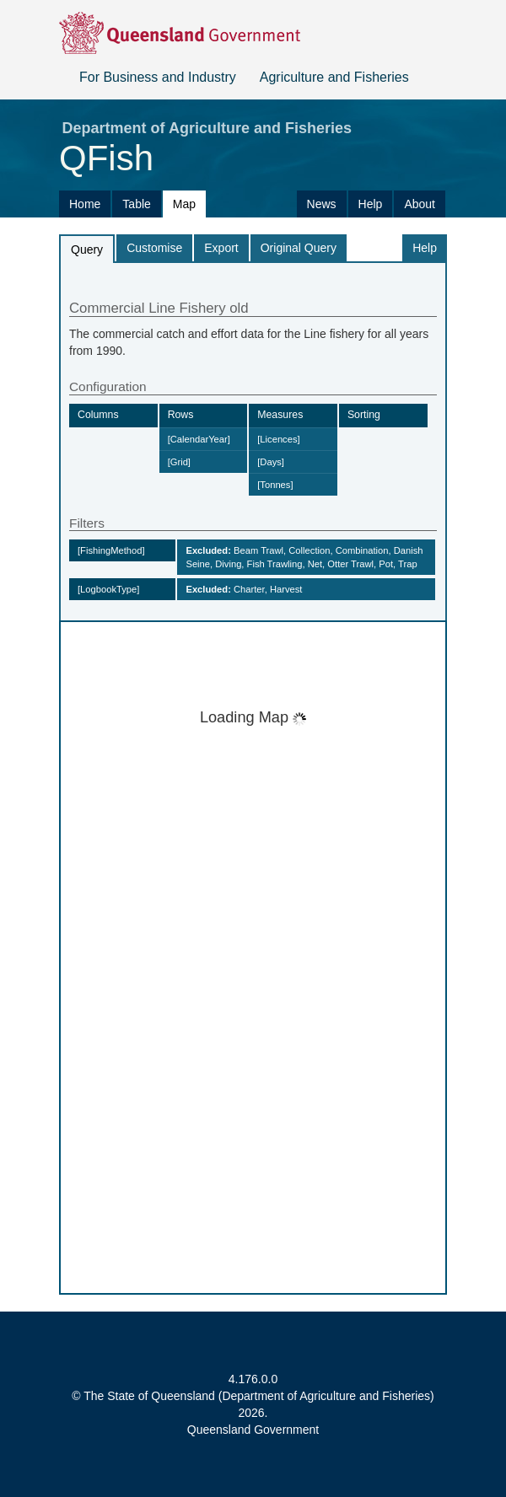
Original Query (298, 248)
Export (221, 248)
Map (184, 204)
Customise (154, 248)
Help (370, 204)
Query (87, 249)
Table (136, 204)
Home (84, 204)
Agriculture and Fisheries (334, 77)
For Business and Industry (157, 77)
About (419, 204)
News (321, 204)
